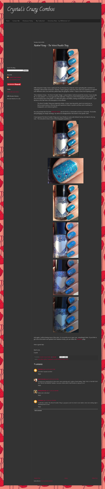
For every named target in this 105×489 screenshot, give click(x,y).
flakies (42, 359)
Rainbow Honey (55, 111)
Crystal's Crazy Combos (31, 10)
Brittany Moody (42, 390)
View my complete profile (13, 79)
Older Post (94, 478)
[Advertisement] (65, 464)
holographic (50, 359)
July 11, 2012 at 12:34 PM (49, 400)
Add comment (38, 410)
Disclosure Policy (28, 21)
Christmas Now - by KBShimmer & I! (59, 21)
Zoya (67, 359)
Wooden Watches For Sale (13, 98)
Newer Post (37, 478)
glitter (45, 359)
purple (55, 359)
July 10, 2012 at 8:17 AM (49, 369)
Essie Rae (40, 369)
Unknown (40, 400)
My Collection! (40, 21)
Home (8, 21)
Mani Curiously (42, 379)
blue (39, 359)
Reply (39, 374)
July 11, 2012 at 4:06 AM (52, 390)
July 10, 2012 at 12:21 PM (52, 379)
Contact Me (16, 21)
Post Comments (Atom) (46, 481)
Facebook (79, 339)
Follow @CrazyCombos (13, 92)
